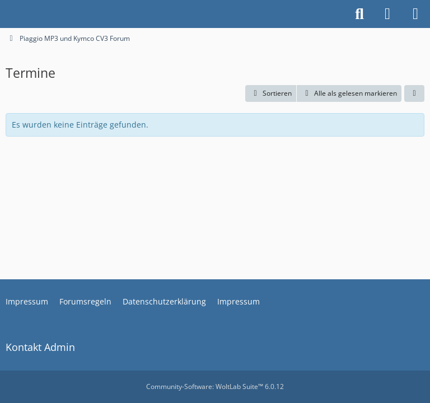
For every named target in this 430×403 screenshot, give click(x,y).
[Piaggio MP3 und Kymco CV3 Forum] (5, 14)
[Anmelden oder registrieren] (387, 14)
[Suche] (359, 14)
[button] (270, 93)
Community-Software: (215, 386)
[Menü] (415, 14)
